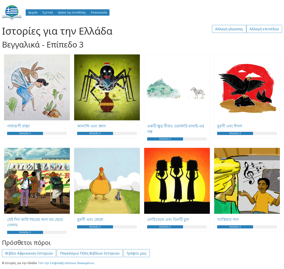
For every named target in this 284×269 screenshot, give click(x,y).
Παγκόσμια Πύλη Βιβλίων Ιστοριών (90, 253)
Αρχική (32, 12)
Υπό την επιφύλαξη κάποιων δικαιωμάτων (66, 263)
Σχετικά (47, 12)
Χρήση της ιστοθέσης (72, 12)
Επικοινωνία (99, 12)
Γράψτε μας (137, 253)
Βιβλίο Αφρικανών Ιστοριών (29, 253)
